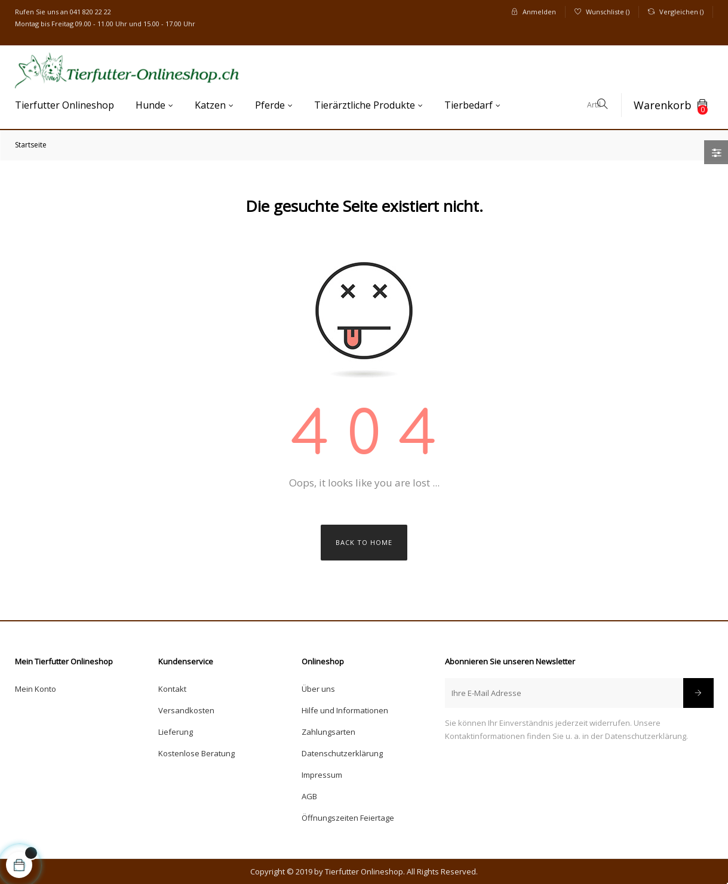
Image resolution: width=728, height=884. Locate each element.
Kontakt (172, 688)
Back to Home (364, 542)
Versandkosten (186, 710)
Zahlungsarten (328, 731)
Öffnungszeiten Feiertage (348, 817)
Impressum (322, 774)
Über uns (318, 688)
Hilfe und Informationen (345, 710)
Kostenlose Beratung (196, 753)
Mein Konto (35, 688)
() (602, 11)
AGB (309, 796)
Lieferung (175, 731)
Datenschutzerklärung (342, 753)
